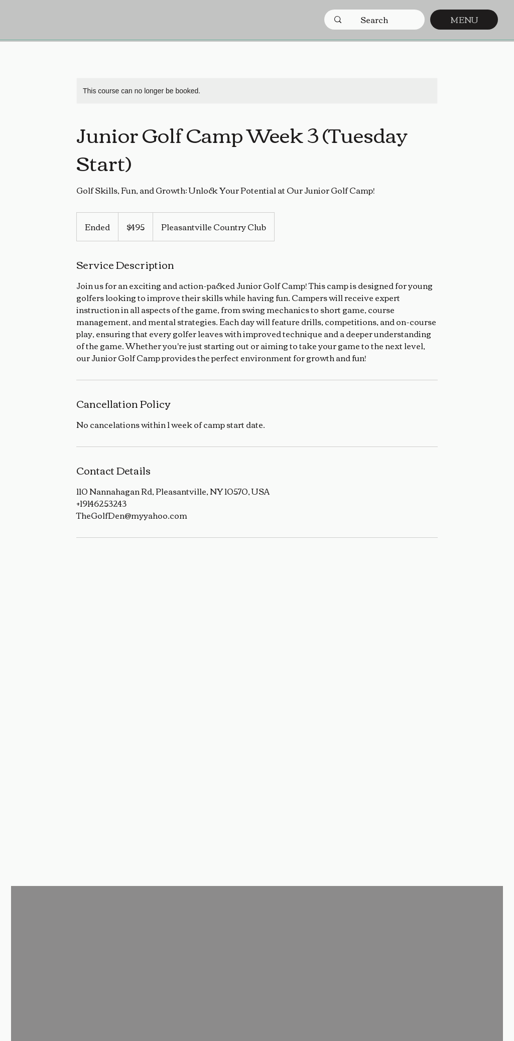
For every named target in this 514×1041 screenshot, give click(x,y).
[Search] (374, 20)
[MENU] (464, 20)
